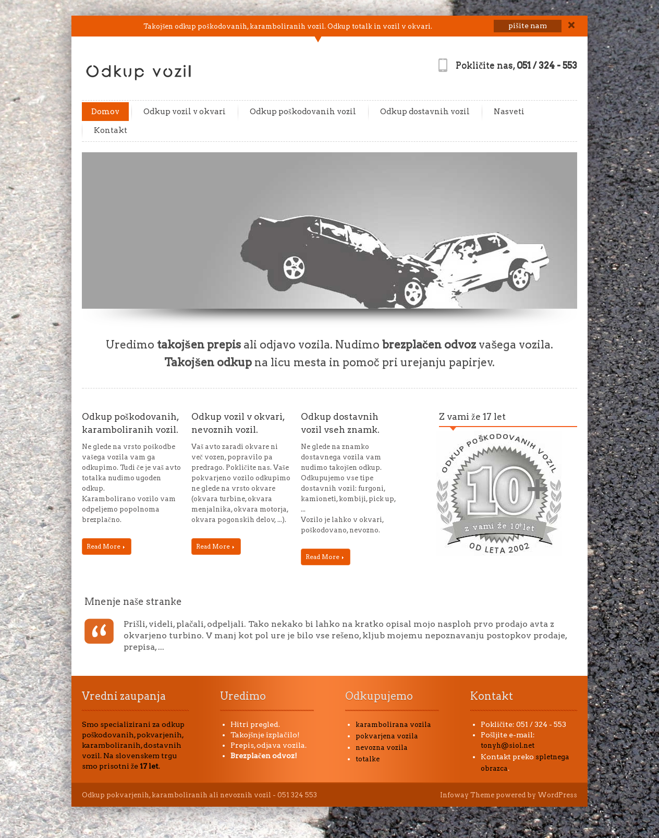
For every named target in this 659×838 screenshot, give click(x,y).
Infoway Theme (467, 795)
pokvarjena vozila (387, 736)
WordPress (557, 795)
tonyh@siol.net (507, 745)
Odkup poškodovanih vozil (303, 111)
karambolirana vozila (393, 724)
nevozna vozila (382, 747)
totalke (368, 759)
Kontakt (110, 130)
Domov (105, 111)
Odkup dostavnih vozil (425, 111)
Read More (106, 546)
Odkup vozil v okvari (184, 111)
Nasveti (509, 111)
